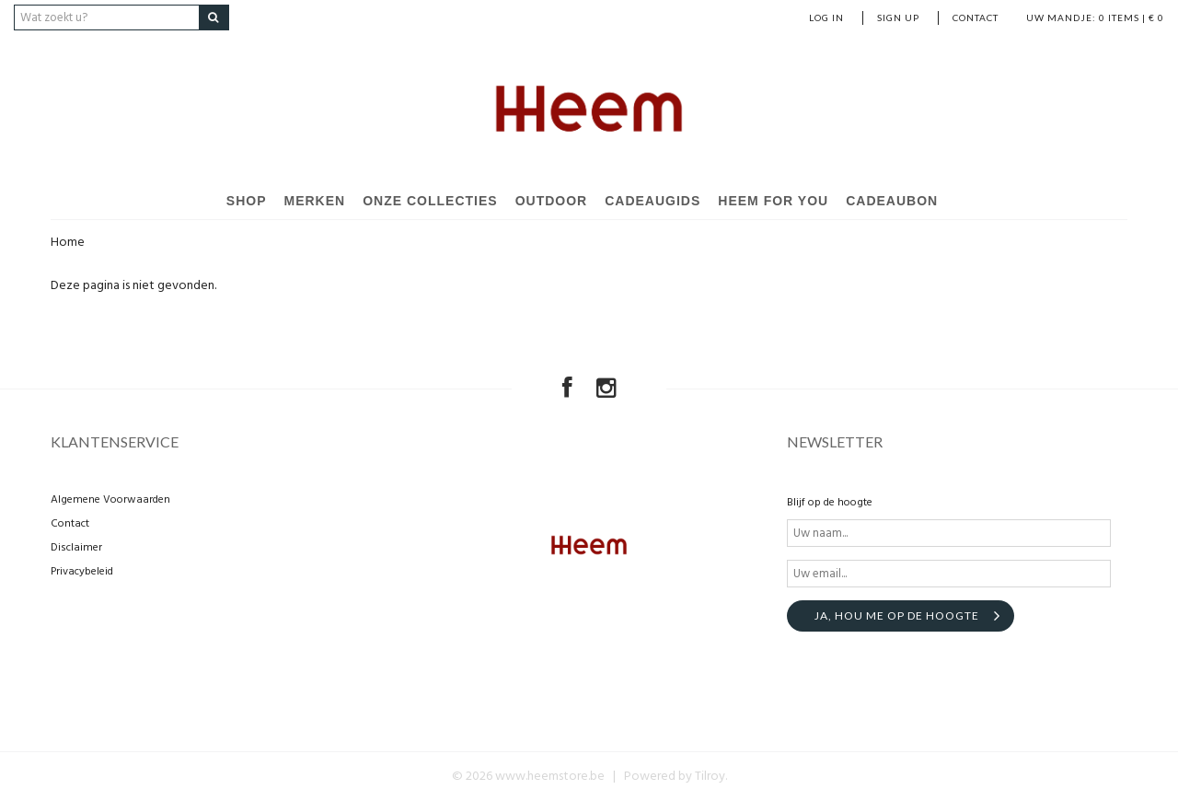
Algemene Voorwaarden (110, 500)
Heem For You (773, 200)
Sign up (898, 17)
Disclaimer (76, 548)
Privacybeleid (82, 572)
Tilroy (710, 776)
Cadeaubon (892, 200)
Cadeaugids (652, 200)
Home (68, 242)
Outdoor (551, 200)
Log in (826, 17)
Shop (246, 200)
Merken (315, 200)
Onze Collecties (430, 200)
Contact (976, 17)
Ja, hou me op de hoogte (896, 615)
